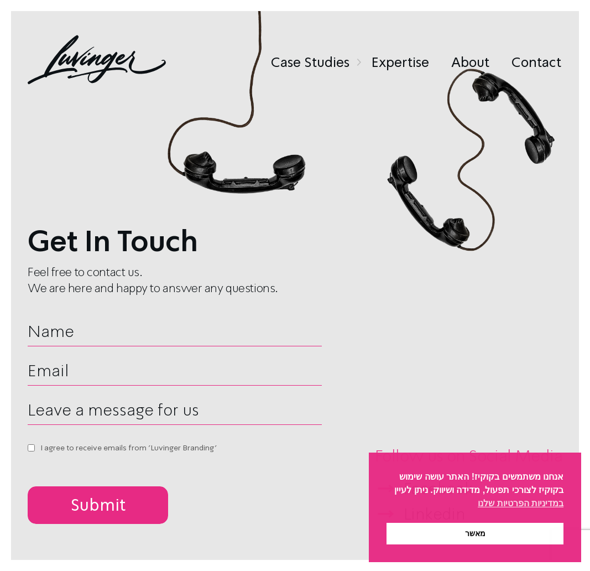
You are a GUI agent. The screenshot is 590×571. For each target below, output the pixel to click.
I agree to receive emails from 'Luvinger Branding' (128, 448)
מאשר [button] (475, 533)
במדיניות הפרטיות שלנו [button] (520, 503)
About (470, 62)
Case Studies (310, 62)
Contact (536, 62)
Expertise (400, 62)
